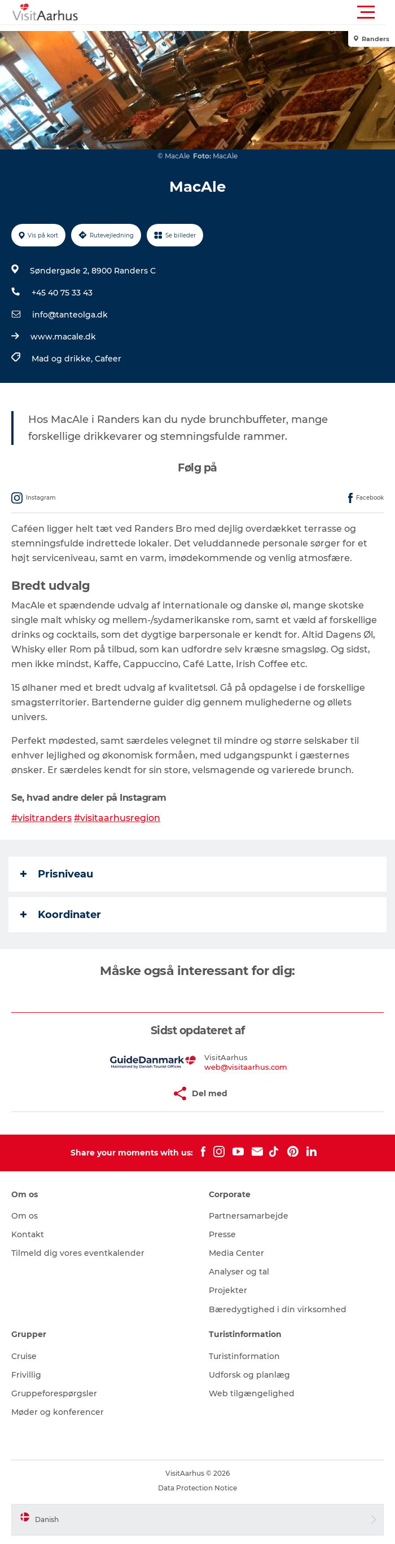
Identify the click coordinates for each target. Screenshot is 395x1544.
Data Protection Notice (197, 1488)
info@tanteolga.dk (70, 315)
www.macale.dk (63, 337)
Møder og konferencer (57, 1412)
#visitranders (41, 818)
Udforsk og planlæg (249, 1375)
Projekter (228, 1290)
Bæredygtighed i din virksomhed (277, 1309)
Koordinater (60, 914)
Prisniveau (56, 874)
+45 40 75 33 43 (62, 293)
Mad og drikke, (63, 359)
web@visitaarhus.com (245, 1066)
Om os (24, 1216)
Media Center (236, 1253)
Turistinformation (244, 1356)
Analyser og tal (239, 1272)
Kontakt (27, 1234)
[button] (248, 12)
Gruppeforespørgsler (54, 1393)
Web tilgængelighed (252, 1393)
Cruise (24, 1356)
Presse (222, 1234)
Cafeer (108, 359)
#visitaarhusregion (117, 818)
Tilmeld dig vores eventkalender (77, 1253)
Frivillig (26, 1375)
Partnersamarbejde (248, 1216)
